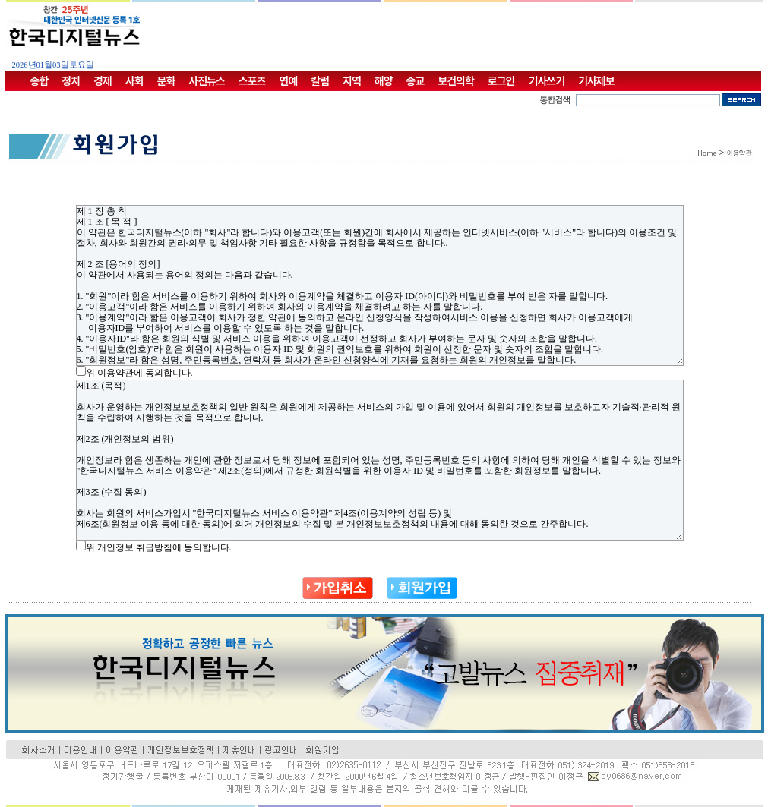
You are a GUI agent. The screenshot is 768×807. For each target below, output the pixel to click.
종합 (39, 80)
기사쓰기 (547, 80)
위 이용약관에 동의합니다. (139, 372)
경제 (102, 80)
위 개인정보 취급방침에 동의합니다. (159, 547)
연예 (289, 80)
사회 (134, 80)
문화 (166, 80)
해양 (384, 80)
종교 (415, 80)
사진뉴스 (206, 80)
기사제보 (596, 80)
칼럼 (320, 80)
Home (706, 153)
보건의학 (456, 80)
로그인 (501, 80)
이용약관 (738, 153)
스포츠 (252, 80)
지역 (352, 80)
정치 (71, 80)
